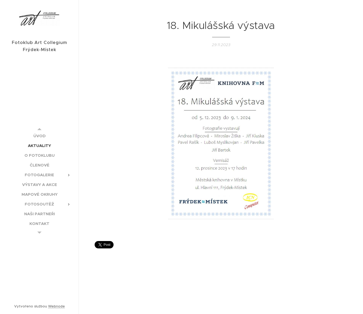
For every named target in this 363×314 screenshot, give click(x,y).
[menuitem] (39, 136)
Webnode (56, 306)
